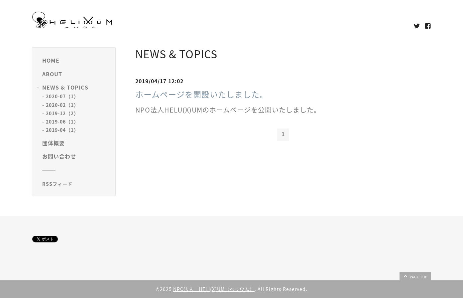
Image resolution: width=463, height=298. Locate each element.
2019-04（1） (62, 130)
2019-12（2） (62, 113)
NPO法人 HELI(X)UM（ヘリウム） (214, 289)
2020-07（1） (62, 96)
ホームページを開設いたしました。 (201, 94)
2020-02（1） (62, 105)
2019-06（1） (62, 121)
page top (414, 276)
